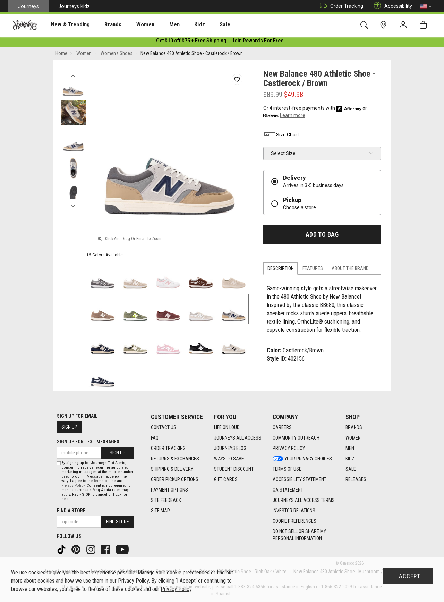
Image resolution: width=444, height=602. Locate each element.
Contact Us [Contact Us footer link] (163, 427)
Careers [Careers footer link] (282, 427)
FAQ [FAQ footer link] (155, 438)
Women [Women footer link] (353, 438)
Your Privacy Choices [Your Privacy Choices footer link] (302, 458)
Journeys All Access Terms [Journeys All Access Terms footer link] (304, 500)
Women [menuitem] (130, 24)
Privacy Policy (73, 485)
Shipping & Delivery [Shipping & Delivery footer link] (172, 469)
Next (73, 205)
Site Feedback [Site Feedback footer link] (166, 500)
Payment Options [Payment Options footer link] (169, 490)
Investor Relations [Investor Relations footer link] (294, 510)
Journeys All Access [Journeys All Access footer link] (237, 438)
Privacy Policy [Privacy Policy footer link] (289, 448)
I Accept (407, 576)
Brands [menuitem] (102, 24)
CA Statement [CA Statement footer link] (288, 490)
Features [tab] (312, 270)
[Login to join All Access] (191, 41)
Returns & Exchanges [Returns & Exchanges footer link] (175, 458)
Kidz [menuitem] (178, 24)
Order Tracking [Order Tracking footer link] (168, 448)
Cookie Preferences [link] (294, 521)
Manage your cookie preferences (174, 572)
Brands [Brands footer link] (353, 427)
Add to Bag (322, 235)
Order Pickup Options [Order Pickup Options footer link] (174, 479)
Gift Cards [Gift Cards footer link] (226, 479)
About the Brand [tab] (350, 270)
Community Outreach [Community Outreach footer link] (296, 438)
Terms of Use (105, 481)
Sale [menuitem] (200, 24)
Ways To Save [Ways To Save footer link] (229, 458)
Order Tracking (339, 6)
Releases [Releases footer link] (355, 479)
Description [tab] (280, 270)
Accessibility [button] (391, 6)
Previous (73, 75)
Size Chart (281, 136)
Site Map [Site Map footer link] (160, 510)
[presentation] (64, 24)
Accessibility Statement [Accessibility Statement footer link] (299, 479)
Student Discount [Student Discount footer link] (234, 469)
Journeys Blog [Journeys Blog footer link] (230, 448)
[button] (425, 6)
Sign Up (69, 427)
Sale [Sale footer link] (350, 469)
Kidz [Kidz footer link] (350, 458)
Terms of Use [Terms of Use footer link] (287, 469)
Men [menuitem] (156, 24)
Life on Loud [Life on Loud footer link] (227, 427)
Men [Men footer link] (349, 448)
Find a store (71, 510)
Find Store (117, 521)
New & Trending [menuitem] (63, 24)
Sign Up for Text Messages (88, 441)
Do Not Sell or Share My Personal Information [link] (299, 535)
